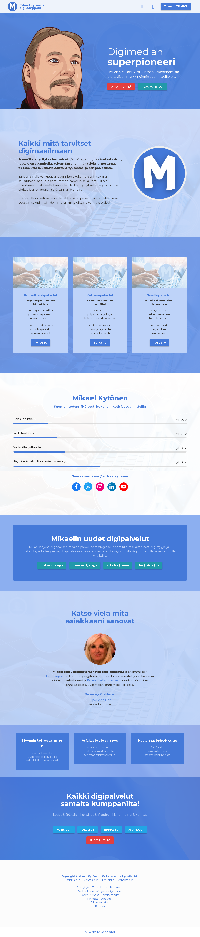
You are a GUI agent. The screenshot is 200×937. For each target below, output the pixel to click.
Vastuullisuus (86, 891)
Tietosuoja (116, 887)
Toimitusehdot (110, 895)
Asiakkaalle (73, 879)
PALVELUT (87, 829)
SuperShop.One (100, 700)
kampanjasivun (57, 676)
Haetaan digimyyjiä (85, 565)
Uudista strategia (52, 565)
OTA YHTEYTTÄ (121, 86)
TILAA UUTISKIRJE (176, 6)
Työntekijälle (90, 879)
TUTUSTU (40, 342)
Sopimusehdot (90, 895)
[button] (26, 670)
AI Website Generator (100, 932)
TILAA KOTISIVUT (152, 86)
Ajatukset (116, 891)
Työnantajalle (125, 879)
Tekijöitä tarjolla (148, 565)
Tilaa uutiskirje (100, 902)
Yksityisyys (83, 887)
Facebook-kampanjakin (104, 680)
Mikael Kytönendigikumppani (32, 7)
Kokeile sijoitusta (118, 565)
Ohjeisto (102, 891)
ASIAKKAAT (135, 829)
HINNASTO (111, 829)
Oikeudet (107, 898)
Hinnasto (92, 898)
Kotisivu (100, 906)
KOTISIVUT (64, 829)
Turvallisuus (100, 887)
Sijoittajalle (107, 879)
